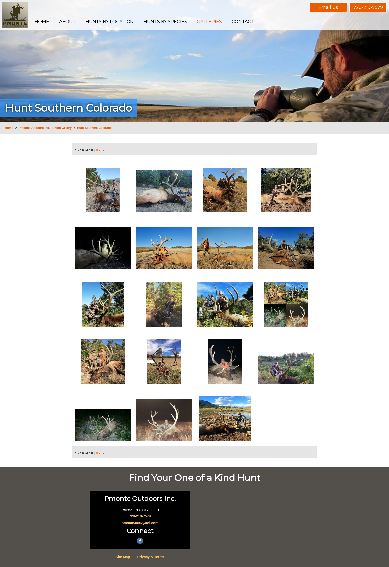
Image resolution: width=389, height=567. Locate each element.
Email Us (328, 7)
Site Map (123, 557)
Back (100, 151)
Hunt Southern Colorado (94, 128)
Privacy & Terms (150, 557)
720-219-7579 (368, 7)
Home (9, 128)
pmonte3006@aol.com (140, 523)
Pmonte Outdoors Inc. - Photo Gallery (45, 128)
